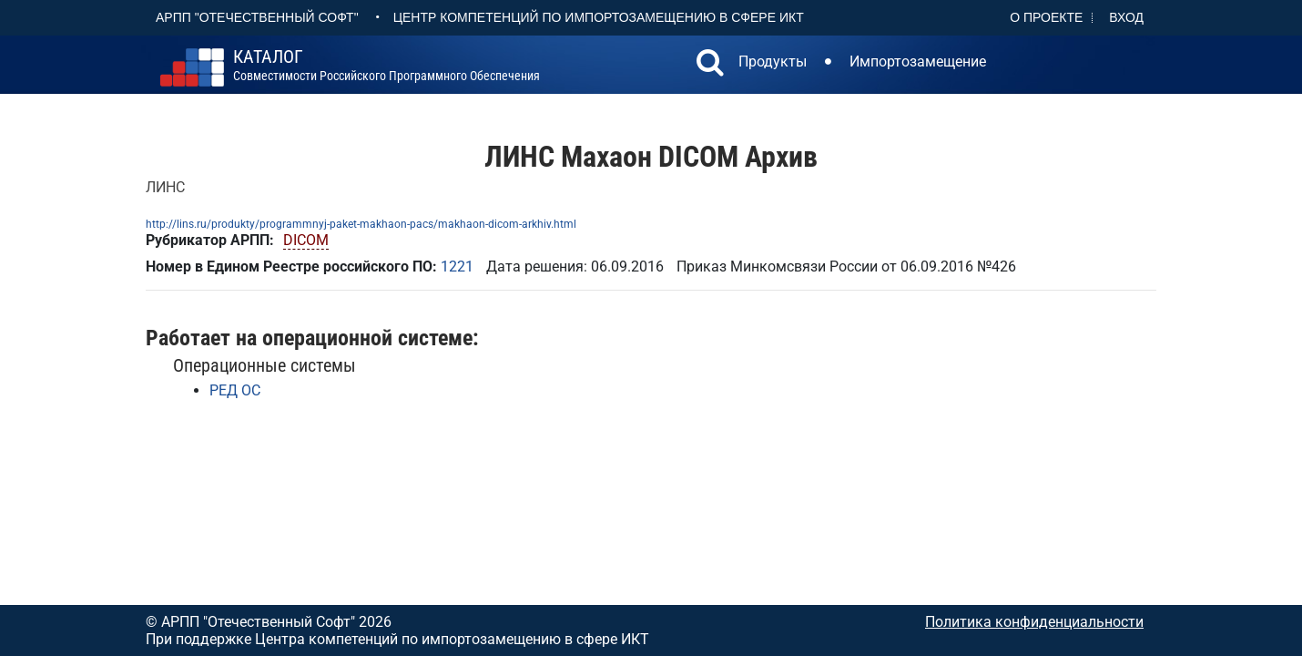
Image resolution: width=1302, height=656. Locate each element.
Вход (1126, 17)
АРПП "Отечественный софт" (257, 17)
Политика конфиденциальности (1034, 621)
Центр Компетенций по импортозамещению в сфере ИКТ (598, 17)
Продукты (772, 61)
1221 (457, 266)
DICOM (306, 240)
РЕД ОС (234, 390)
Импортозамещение (917, 61)
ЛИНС (165, 187)
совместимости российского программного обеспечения (386, 65)
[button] (710, 65)
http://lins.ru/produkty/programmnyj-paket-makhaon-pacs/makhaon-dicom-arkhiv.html (361, 224)
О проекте (1046, 17)
